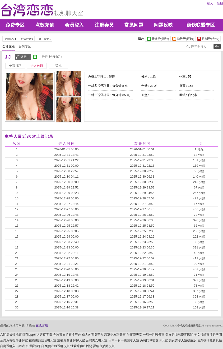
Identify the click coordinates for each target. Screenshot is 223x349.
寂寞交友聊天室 (115, 334)
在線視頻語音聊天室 (42, 340)
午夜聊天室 (134, 334)
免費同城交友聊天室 (154, 340)
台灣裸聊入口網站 (12, 346)
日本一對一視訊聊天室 (123, 340)
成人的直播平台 (92, 334)
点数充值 (44, 25)
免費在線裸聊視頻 (57, 346)
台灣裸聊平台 (35, 346)
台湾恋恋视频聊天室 (189, 325)
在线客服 (42, 325)
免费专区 (14, 25)
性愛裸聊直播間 (81, 346)
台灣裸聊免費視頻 (209, 340)
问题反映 (163, 25)
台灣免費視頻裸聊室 (14, 340)
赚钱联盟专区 (200, 25)
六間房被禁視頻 (11, 334)
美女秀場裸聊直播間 (179, 334)
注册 (220, 3)
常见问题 (133, 25)
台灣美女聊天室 (96, 340)
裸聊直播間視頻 (104, 346)
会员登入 (74, 25)
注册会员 (104, 25)
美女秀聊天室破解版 (182, 340)
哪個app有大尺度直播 (37, 334)
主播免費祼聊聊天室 (71, 340)
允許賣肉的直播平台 (67, 334)
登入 (210, 3)
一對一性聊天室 (153, 334)
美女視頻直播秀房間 (208, 334)
